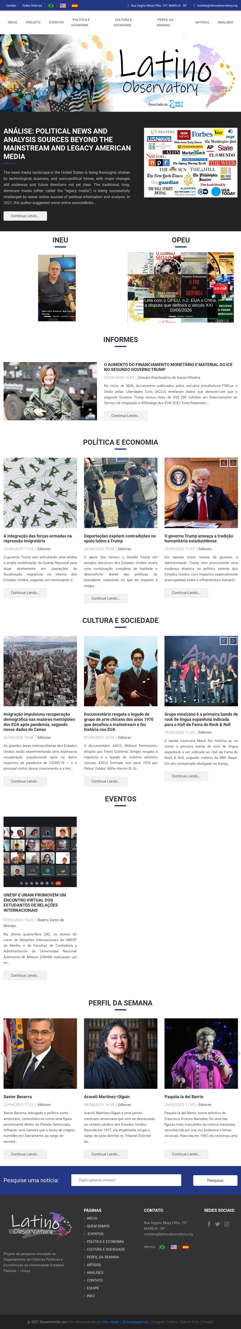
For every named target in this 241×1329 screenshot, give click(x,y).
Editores (44, 548)
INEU (91, 1296)
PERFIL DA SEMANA (165, 22)
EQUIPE (93, 1288)
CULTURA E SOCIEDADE (123, 22)
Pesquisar (215, 1180)
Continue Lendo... (25, 216)
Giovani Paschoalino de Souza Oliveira (169, 377)
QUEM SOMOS (98, 1226)
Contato (11, 5)
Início (12, 22)
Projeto (33, 22)
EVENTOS (95, 1234)
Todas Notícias (32, 5)
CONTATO (95, 1280)
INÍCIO (92, 1218)
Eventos (56, 22)
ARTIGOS (202, 22)
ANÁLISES (225, 22)
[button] (15, 287)
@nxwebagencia (135, 1322)
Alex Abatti (111, 1322)
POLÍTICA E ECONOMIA (80, 22)
